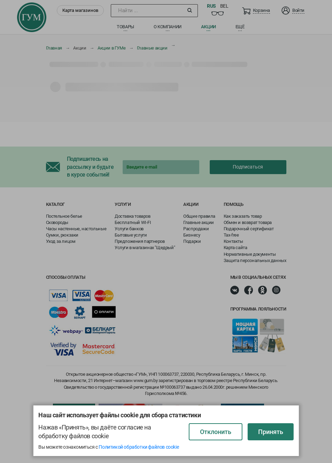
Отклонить (215, 431)
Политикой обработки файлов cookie (139, 447)
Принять (270, 431)
